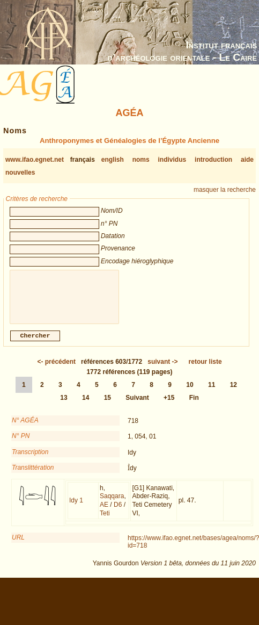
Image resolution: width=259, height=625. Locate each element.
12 (233, 391)
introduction (213, 159)
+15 (169, 404)
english (112, 159)
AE (104, 511)
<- (56, 368)
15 (107, 404)
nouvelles (20, 172)
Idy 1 (76, 507)
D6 (118, 511)
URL (18, 544)
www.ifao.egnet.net (34, 159)
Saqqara (112, 502)
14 (85, 404)
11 (211, 391)
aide (247, 159)
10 (189, 391)
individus (172, 159)
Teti (105, 519)
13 (63, 404)
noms (141, 159)
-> (162, 368)
